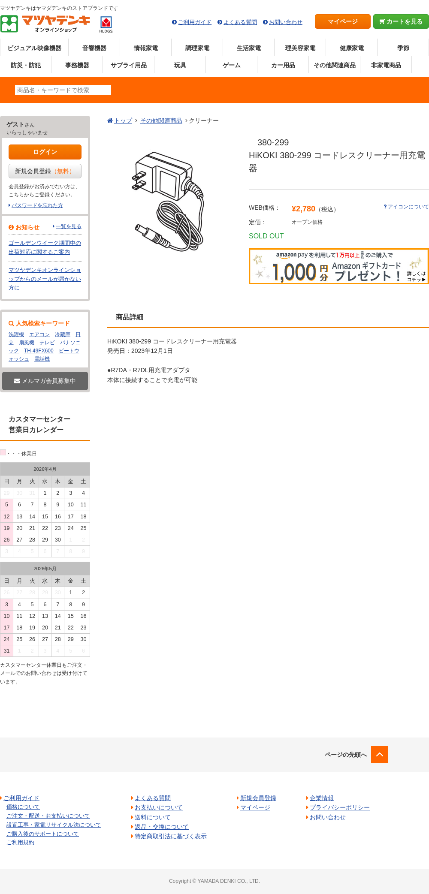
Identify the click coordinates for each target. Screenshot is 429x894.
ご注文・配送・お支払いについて (48, 816)
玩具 (180, 65)
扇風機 (26, 343)
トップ (123, 120)
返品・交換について (162, 826)
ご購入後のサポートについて (42, 834)
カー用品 (283, 65)
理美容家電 (300, 48)
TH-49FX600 (39, 351)
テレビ (47, 343)
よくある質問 (240, 22)
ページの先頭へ (346, 754)
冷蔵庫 (62, 334)
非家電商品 (386, 65)
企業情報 (322, 798)
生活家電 (249, 48)
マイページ (343, 21)
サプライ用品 (129, 65)
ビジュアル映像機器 (34, 48)
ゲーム (232, 65)
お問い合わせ (285, 22)
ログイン (45, 151)
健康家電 (352, 48)
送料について (153, 817)
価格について (23, 807)
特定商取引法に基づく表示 (171, 836)
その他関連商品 (335, 65)
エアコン (39, 334)
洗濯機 (16, 334)
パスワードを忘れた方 (37, 205)
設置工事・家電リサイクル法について (53, 825)
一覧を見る (69, 226)
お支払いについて (159, 807)
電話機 (42, 359)
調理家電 (197, 48)
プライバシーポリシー (340, 807)
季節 (403, 48)
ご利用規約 (20, 842)
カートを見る (401, 21)
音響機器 (94, 48)
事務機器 (77, 65)
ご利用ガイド (194, 22)
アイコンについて (406, 207)
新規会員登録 (45, 171)
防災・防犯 (26, 65)
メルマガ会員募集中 (45, 380)
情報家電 (146, 48)
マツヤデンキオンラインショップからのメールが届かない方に (45, 279)
